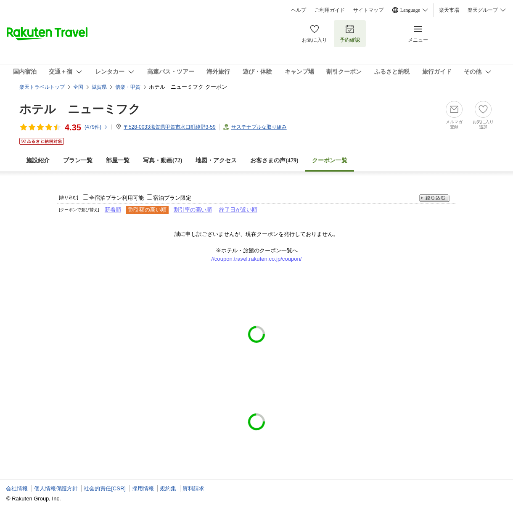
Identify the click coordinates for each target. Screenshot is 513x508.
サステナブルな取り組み (259, 127)
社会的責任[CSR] (105, 488)
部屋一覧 (118, 160)
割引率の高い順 (193, 209)
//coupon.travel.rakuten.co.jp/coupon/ (257, 259)
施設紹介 (38, 160)
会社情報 (17, 488)
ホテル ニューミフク (79, 109)
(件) (96, 127)
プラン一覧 (78, 160)
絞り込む (434, 198)
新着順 (113, 209)
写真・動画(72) (162, 160)
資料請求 (193, 488)
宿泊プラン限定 (172, 198)
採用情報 (143, 488)
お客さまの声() (274, 160)
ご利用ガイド (330, 10)
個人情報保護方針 (56, 488)
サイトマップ (368, 10)
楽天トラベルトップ (42, 87)
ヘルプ (298, 10)
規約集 (168, 488)
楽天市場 (449, 10)
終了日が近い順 (238, 209)
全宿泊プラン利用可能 (116, 198)
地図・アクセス (216, 160)
